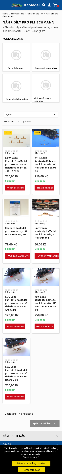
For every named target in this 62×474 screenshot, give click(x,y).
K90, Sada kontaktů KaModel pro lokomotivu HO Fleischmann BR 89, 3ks (46, 303)
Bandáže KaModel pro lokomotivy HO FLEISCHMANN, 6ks (16, 231)
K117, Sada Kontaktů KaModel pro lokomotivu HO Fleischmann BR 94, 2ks (46, 164)
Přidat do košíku (15, 187)
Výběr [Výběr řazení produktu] (31, 114)
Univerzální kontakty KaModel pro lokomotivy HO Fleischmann (45, 232)
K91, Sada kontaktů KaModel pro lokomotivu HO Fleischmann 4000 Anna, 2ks (16, 303)
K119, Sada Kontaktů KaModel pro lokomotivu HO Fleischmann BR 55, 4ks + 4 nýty (16, 164)
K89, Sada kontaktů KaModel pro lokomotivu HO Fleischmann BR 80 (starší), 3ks (16, 373)
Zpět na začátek (44, 424)
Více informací (31, 457)
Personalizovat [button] (31, 469)
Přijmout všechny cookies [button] (31, 463)
